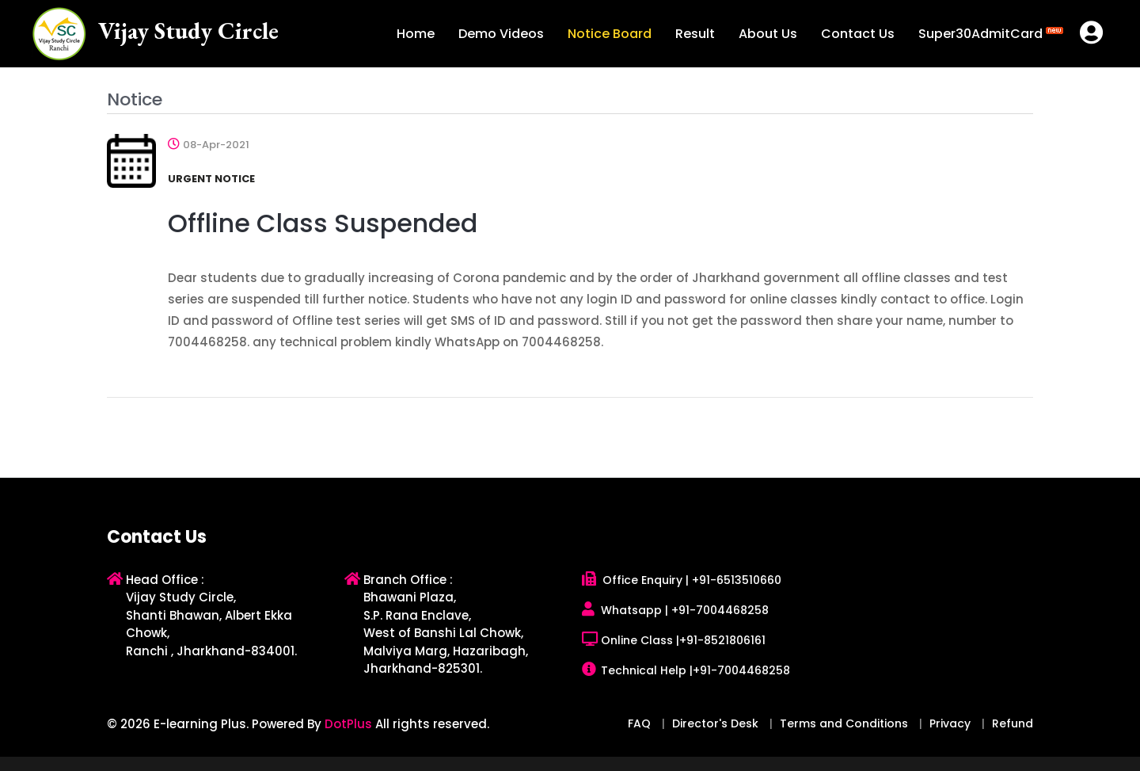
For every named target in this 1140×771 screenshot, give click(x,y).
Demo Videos (501, 34)
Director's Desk (715, 723)
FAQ (639, 723)
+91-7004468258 (720, 610)
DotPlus (348, 724)
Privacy (950, 723)
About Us (768, 34)
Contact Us (858, 34)
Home (416, 34)
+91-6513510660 (736, 580)
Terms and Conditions (844, 723)
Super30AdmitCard (990, 33)
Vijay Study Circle (188, 30)
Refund (1012, 723)
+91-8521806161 (722, 640)
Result (695, 34)
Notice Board (610, 34)
